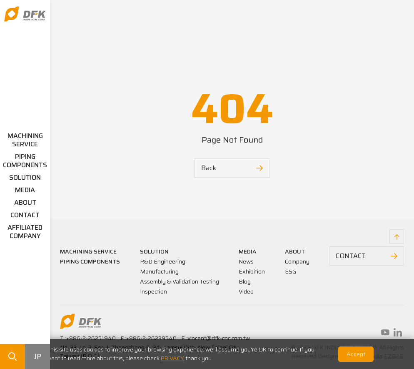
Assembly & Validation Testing (179, 281)
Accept (356, 354)
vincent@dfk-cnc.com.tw (218, 338)
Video (246, 291)
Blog (245, 281)
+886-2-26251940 (91, 338)
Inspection (153, 291)
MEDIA (25, 190)
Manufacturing (159, 271)
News (246, 261)
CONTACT (25, 215)
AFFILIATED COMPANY (24, 231)
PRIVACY (172, 358)
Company (297, 261)
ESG (290, 271)
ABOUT (25, 202)
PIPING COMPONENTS (25, 160)
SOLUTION (25, 177)
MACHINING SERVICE (25, 140)
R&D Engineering (162, 261)
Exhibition (252, 271)
